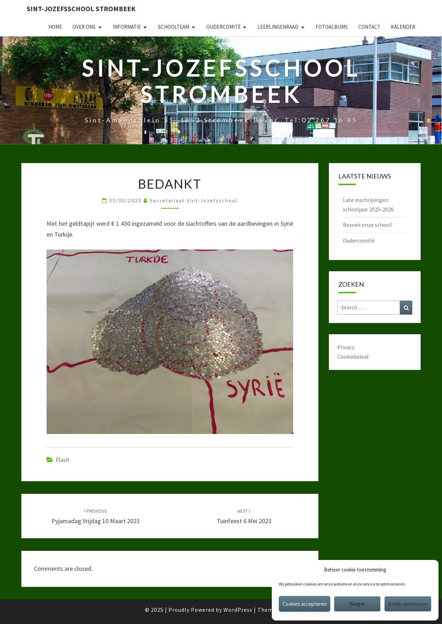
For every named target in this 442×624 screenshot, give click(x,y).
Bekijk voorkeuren (408, 604)
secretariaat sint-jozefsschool (193, 200)
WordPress (238, 609)
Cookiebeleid (352, 356)
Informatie (127, 26)
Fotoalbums (332, 26)
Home (55, 26)
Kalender (403, 26)
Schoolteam (173, 26)
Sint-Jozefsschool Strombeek (81, 8)
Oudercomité (223, 26)
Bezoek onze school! (367, 224)
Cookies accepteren (304, 604)
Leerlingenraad (277, 26)
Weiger (357, 604)
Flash (62, 460)
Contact (369, 26)
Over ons (84, 26)
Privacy (345, 347)
